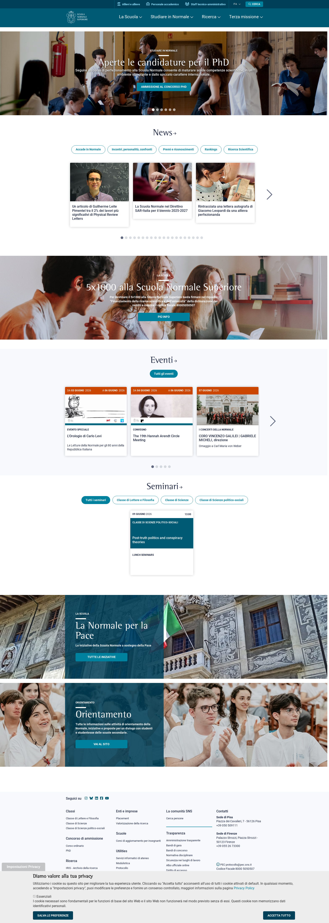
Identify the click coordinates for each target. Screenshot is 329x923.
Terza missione (244, 16)
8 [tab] (151, 239)
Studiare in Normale (170, 16)
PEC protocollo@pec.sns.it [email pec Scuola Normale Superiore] (235, 860)
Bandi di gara (174, 841)
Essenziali (44, 896)
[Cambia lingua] (239, 4)
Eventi (163, 362)
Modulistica (123, 863)
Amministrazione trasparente (185, 836)
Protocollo (122, 868)
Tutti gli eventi (164, 375)
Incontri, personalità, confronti (132, 150)
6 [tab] (174, 110)
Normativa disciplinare (180, 851)
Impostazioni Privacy (23, 867)
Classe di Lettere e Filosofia (135, 503)
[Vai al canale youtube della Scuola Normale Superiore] (107, 794)
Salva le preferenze (53, 915)
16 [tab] (185, 239)
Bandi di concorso (177, 846)
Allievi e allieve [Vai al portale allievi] (131, 4)
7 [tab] (147, 239)
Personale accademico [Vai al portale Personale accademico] (165, 4)
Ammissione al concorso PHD (164, 86)
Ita (236, 4)
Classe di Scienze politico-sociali (222, 503)
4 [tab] (166, 110)
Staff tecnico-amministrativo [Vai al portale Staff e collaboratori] (208, 4)
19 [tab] (197, 239)
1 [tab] (153, 110)
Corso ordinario (76, 842)
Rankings (211, 150)
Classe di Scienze (177, 503)
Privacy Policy (244, 888)
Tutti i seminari (96, 503)
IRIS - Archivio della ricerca (83, 864)
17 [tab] (189, 239)
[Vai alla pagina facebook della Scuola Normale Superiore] (101, 794)
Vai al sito (102, 747)
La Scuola (128, 16)
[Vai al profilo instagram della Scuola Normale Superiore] (86, 794)
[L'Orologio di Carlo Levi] (96, 423)
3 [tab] (161, 110)
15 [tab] (181, 239)
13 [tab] (172, 239)
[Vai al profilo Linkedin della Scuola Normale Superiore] (96, 794)
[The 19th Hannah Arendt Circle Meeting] (162, 419)
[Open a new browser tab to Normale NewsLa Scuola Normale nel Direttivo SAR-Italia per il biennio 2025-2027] (162, 192)
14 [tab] (176, 239)
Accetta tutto (279, 915)
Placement (123, 814)
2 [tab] (157, 110)
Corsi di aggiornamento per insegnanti (133, 839)
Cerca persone (175, 814)
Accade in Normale (88, 150)
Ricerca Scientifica (240, 150)
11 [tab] (164, 239)
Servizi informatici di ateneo (134, 858)
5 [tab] (170, 110)
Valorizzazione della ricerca (133, 819)
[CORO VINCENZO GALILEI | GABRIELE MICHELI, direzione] (227, 422)
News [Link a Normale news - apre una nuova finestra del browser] (164, 133)
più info (164, 317)
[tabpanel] (163, 73)
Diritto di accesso (177, 867)
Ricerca (209, 16)
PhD (68, 847)
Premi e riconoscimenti (178, 150)
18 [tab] (193, 239)
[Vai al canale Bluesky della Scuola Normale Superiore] (91, 794)
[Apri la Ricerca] (254, 4)
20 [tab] (202, 239)
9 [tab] (155, 239)
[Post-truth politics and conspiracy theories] (161, 546)
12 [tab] (168, 239)
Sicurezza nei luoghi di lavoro (185, 856)
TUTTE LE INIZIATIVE (101, 660)
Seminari (164, 489)
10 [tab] (160, 239)
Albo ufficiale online (178, 862)
